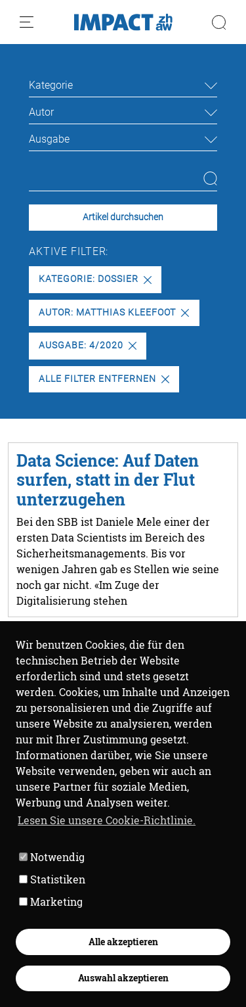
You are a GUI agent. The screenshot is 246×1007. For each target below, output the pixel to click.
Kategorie (51, 85)
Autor (41, 112)
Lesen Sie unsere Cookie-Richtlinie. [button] (106, 820)
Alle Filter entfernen (104, 379)
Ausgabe (49, 139)
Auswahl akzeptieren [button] (123, 978)
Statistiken (52, 879)
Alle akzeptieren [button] (123, 941)
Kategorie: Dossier (95, 279)
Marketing (51, 901)
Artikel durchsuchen (123, 217)
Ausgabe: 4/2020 (87, 345)
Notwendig (52, 857)
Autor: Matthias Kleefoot (114, 312)
